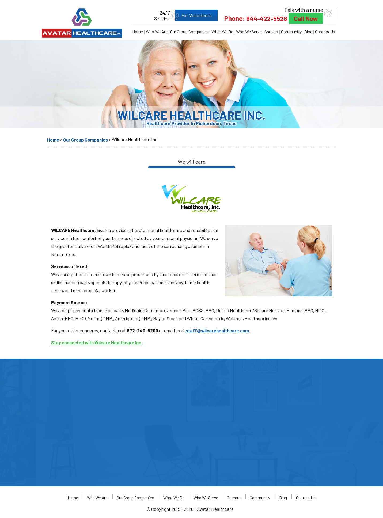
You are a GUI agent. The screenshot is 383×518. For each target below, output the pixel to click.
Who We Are (157, 31)
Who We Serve (249, 31)
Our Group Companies (189, 31)
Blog (308, 31)
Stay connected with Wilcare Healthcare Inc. (96, 342)
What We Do (222, 31)
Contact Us (325, 31)
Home (137, 31)
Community (291, 31)
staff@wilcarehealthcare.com (217, 330)
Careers (271, 31)
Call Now (305, 18)
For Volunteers (192, 15)
